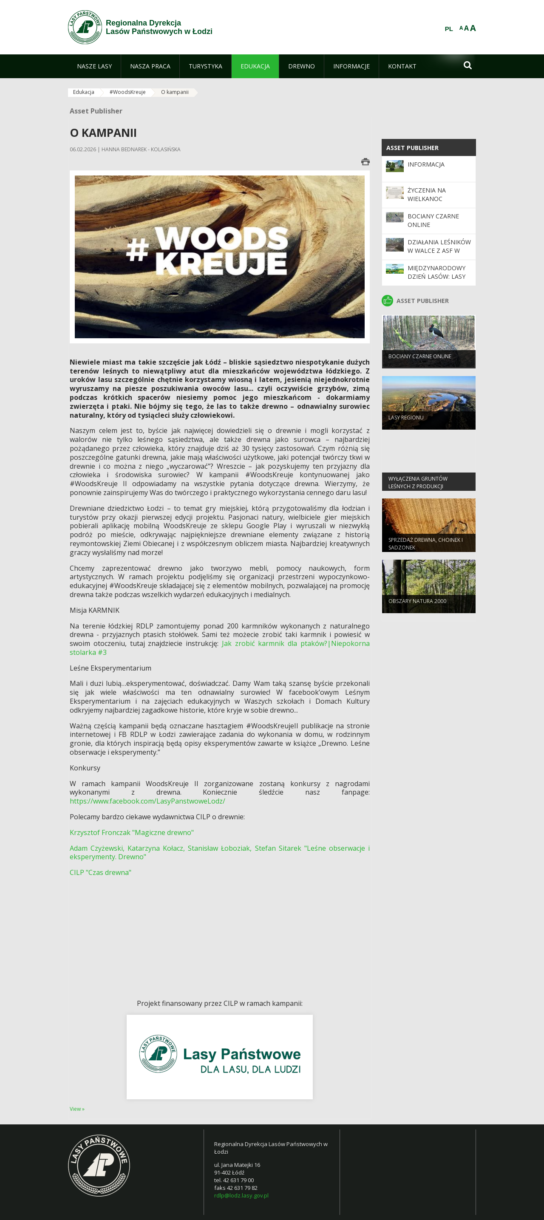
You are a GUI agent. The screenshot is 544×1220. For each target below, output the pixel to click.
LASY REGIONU (406, 424)
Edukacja (83, 92)
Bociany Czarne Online (419, 363)
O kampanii (175, 92)
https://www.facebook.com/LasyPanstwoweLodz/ (147, 801)
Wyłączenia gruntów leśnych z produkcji (418, 489)
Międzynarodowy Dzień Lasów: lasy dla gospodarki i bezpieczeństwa (436, 281)
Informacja (426, 164)
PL (449, 28)
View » (77, 1108)
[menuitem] (94, 66)
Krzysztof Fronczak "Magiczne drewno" (132, 832)
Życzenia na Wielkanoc (427, 194)
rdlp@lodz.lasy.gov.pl (241, 1195)
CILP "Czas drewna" (100, 872)
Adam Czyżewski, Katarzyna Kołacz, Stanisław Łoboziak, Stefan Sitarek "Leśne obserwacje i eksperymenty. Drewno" (220, 853)
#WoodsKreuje (128, 92)
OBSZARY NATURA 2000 (417, 607)
